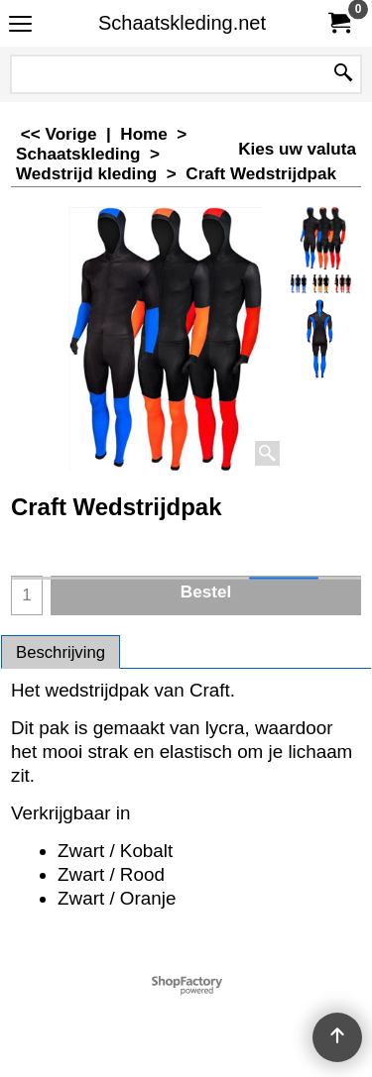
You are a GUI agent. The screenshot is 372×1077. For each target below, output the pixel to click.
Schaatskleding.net (182, 23)
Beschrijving (60, 652)
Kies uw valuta (297, 149)
